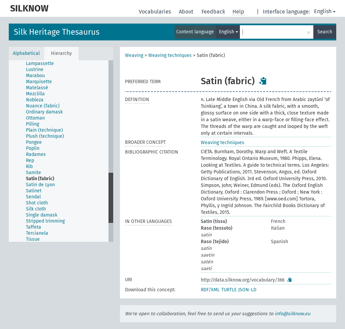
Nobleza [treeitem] (34, 100)
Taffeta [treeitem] (33, 227)
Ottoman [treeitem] (35, 118)
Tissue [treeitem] (33, 239)
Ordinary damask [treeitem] (44, 112)
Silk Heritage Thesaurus (56, 32)
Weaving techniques (170, 55)
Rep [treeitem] (30, 160)
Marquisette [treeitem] (39, 82)
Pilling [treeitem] (32, 124)
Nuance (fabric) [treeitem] (43, 106)
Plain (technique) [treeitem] (44, 130)
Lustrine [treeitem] (34, 69)
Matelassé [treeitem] (37, 88)
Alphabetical (26, 53)
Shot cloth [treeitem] (37, 203)
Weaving (134, 55)
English (325, 11)
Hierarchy (61, 53)
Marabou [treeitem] (35, 75)
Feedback (213, 11)
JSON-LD (247, 290)
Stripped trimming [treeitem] (45, 221)
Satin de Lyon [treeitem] (40, 185)
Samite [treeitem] (33, 172)
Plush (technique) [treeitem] (45, 136)
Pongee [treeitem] (34, 142)
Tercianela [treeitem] (37, 233)
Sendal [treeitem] (33, 197)
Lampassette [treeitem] (40, 63)
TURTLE (229, 290)
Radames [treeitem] (36, 154)
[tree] (61, 151)
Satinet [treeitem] (33, 191)
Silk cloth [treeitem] (36, 209)
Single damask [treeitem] (41, 215)
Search (324, 32)
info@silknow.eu (292, 314)
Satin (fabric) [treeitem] (40, 179)
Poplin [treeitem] (32, 148)
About (187, 11)
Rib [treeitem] (29, 166)
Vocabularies (155, 11)
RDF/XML (210, 290)
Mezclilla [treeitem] (35, 94)
